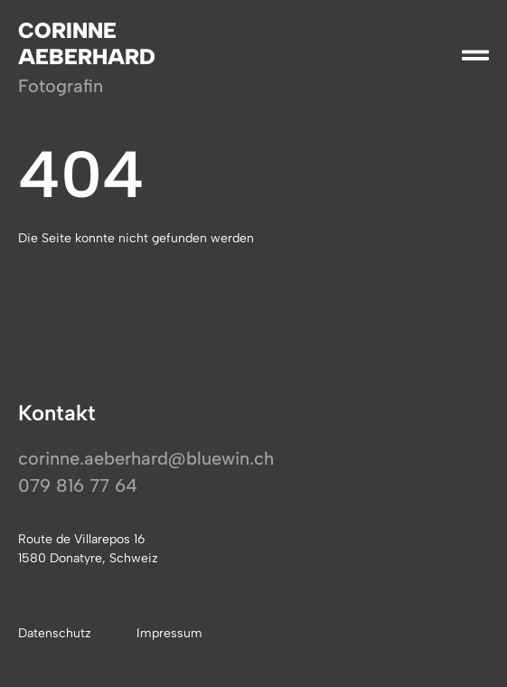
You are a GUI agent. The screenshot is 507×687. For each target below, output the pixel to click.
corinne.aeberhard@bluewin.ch (146, 458)
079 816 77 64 (77, 485)
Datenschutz (54, 633)
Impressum (169, 633)
